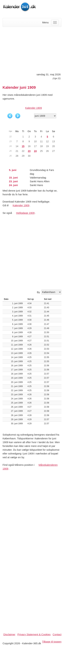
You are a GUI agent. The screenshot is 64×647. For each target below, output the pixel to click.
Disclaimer (9, 634)
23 (29, 151)
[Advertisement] (32, 49)
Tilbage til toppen (51, 641)
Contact (57, 634)
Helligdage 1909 (25, 212)
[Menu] (55, 22)
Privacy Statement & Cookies (34, 634)
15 (23, 146)
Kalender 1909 (33, 107)
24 (35, 151)
